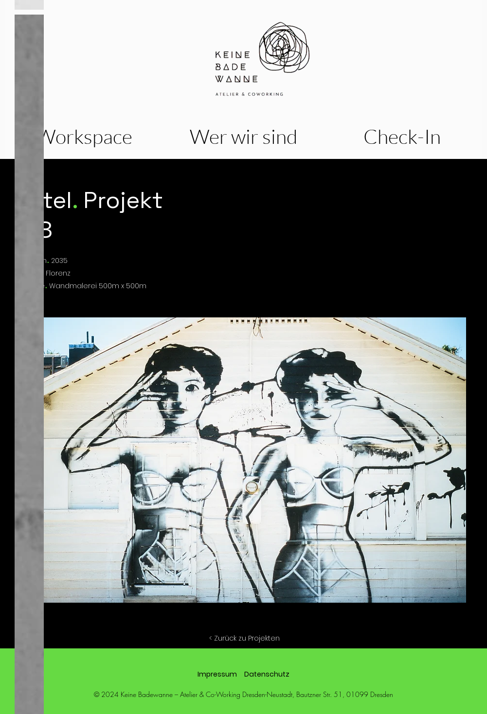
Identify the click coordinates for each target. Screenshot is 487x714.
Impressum (217, 674)
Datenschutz (266, 674)
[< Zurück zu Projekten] (244, 638)
